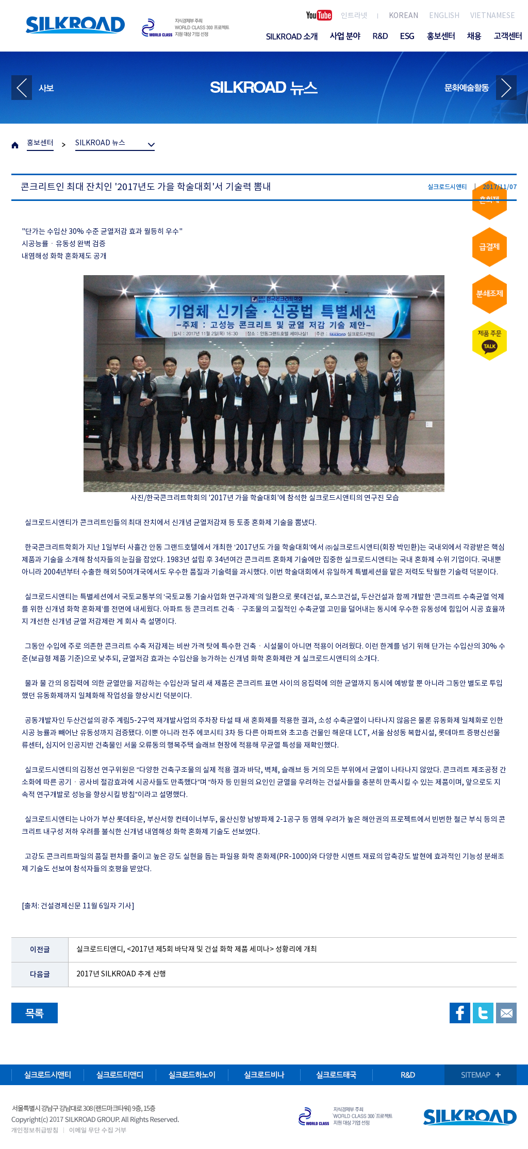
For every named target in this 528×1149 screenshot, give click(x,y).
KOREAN (403, 16)
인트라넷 (354, 16)
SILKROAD (75, 24)
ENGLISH (444, 16)
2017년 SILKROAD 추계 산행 (121, 974)
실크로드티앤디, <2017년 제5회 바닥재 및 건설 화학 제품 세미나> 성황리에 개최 (196, 949)
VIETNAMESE (492, 16)
